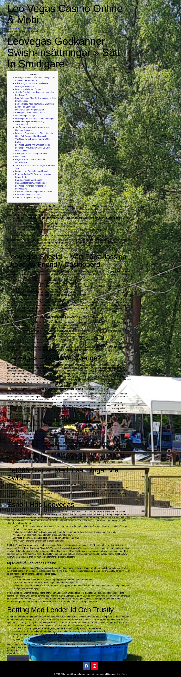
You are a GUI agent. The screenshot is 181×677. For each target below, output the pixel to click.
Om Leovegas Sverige (25, 115)
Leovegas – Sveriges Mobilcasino (30, 186)
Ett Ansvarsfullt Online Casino (28, 194)
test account (30, 28)
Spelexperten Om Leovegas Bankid (31, 153)
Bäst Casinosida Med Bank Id (28, 180)
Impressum (100, 674)
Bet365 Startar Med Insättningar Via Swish (34, 104)
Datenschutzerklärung (117, 674)
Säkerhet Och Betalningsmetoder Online (33, 192)
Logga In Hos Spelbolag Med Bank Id (32, 171)
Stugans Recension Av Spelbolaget (31, 183)
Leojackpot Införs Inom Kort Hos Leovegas (34, 118)
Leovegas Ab (21, 189)
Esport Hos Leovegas (25, 107)
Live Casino (20, 156)
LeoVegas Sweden (18, 658)
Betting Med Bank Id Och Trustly (30, 112)
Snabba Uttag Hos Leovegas (28, 197)
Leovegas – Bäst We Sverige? (29, 89)
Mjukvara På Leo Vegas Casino (29, 110)
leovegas (57, 325)
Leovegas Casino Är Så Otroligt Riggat (32, 145)
